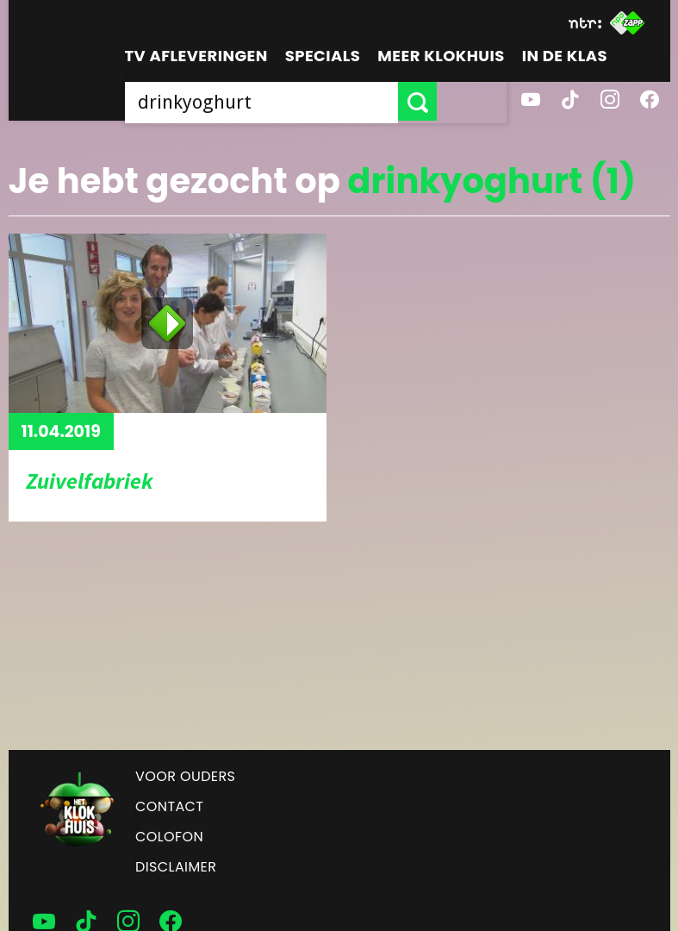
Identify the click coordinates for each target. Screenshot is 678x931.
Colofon (169, 837)
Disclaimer (175, 867)
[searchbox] (296, 101)
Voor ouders (185, 776)
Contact (169, 806)
